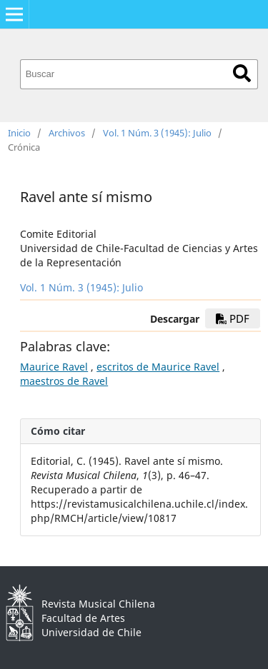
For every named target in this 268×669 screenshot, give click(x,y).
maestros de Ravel (64, 381)
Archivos (67, 132)
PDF (232, 318)
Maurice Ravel (54, 366)
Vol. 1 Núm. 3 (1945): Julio (157, 132)
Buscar (242, 73)
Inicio (19, 132)
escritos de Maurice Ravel (157, 366)
